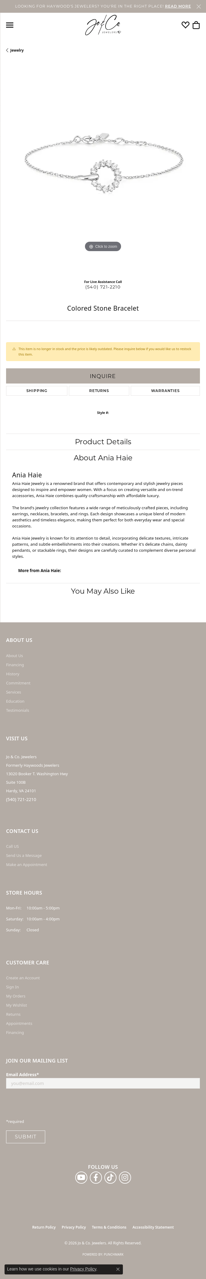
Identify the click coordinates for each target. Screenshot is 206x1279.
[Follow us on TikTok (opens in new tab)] (110, 1178)
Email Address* (22, 1074)
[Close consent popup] (118, 1269)
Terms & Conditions (109, 1227)
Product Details (103, 441)
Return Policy (44, 1227)
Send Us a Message (24, 855)
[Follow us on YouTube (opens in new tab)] (81, 1178)
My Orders (15, 996)
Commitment (18, 683)
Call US (12, 846)
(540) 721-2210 (103, 287)
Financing (15, 664)
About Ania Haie (103, 457)
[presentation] (52, 1105)
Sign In (12, 987)
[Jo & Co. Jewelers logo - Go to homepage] (103, 25)
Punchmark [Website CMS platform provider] (113, 1254)
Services (13, 692)
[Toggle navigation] (9, 25)
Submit (25, 1137)
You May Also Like (103, 591)
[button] (185, 25)
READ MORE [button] (178, 6)
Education (15, 701)
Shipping (36, 390)
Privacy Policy (74, 1227)
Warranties (165, 390)
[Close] (198, 6)
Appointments (19, 1023)
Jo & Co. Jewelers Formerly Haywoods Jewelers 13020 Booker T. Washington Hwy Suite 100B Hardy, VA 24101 (37, 773)
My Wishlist (16, 1005)
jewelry (17, 50)
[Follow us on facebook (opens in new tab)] (96, 1178)
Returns (99, 390)
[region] (103, 168)
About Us (14, 655)
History (12, 674)
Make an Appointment (26, 864)
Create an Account (23, 978)
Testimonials (17, 710)
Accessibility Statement (153, 1227)
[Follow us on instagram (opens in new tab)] (125, 1178)
